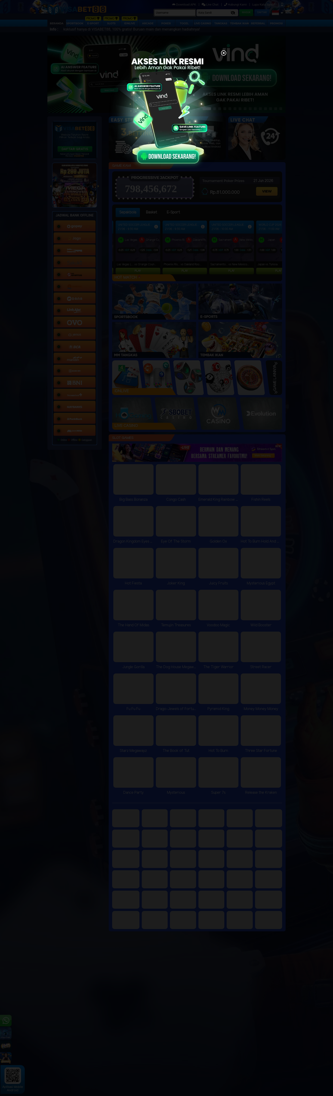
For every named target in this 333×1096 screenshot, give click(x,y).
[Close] (223, 53)
